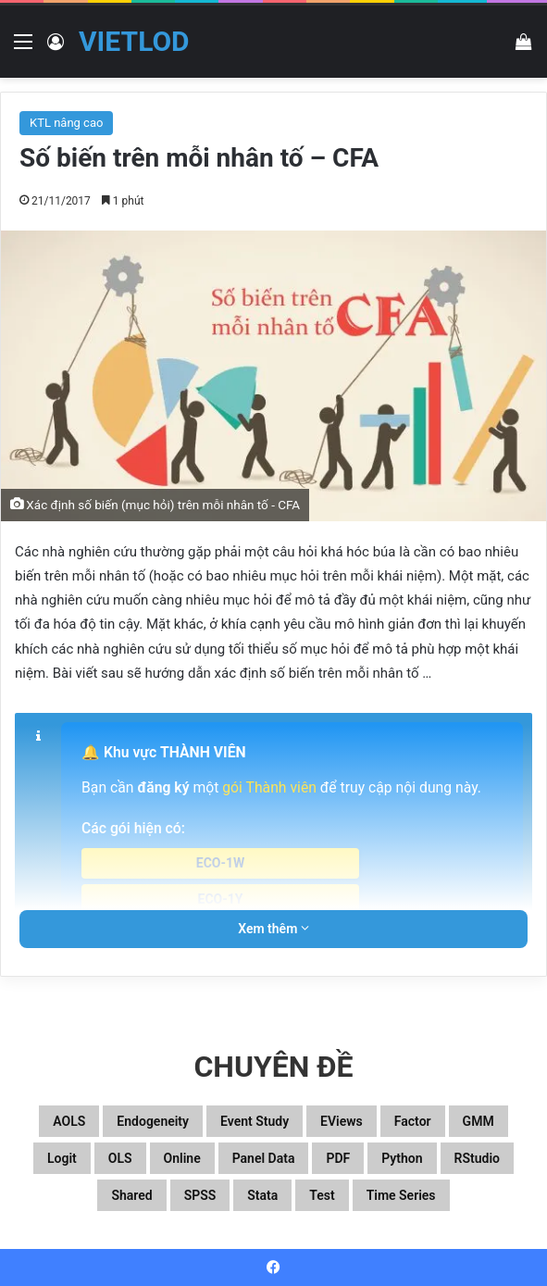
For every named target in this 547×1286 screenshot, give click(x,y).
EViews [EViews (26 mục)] (341, 1121)
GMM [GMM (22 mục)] (478, 1121)
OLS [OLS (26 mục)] (120, 1158)
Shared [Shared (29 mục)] (131, 1195)
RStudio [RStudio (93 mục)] (477, 1158)
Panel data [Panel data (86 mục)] (263, 1158)
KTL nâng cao (66, 123)
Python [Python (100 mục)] (401, 1158)
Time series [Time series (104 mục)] (401, 1195)
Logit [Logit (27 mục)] (62, 1158)
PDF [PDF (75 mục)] (338, 1158)
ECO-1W (220, 862)
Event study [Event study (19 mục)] (254, 1121)
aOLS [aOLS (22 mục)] (69, 1121)
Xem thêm (273, 928)
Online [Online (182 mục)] (182, 1158)
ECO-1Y (220, 899)
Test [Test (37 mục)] (321, 1195)
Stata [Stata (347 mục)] (262, 1195)
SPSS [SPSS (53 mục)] (200, 1195)
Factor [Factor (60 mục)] (412, 1121)
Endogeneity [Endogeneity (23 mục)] (153, 1121)
